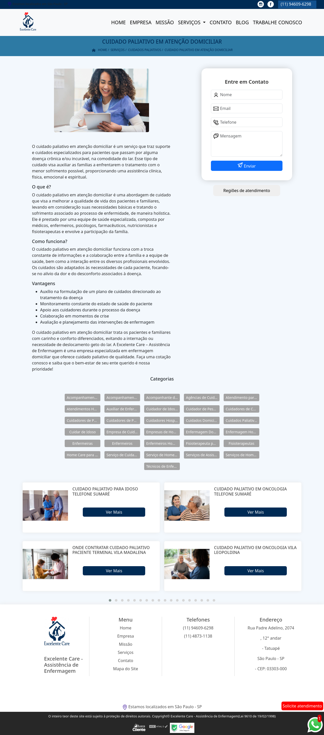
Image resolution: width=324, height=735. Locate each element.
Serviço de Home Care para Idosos (163, 454)
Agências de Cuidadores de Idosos (203, 397)
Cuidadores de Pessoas (83, 420)
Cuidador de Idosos (162, 409)
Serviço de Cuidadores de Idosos (123, 454)
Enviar (249, 166)
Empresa (141, 22)
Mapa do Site (125, 668)
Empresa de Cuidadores (123, 431)
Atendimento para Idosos (242, 397)
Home (118, 22)
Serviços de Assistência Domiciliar (203, 454)
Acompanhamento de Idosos (83, 397)
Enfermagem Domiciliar (203, 431)
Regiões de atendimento (246, 190)
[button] (110, 600)
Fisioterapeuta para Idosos (203, 443)
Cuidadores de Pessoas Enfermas (123, 420)
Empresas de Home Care (163, 431)
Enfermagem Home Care (242, 431)
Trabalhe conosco (277, 22)
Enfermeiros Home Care (163, 443)
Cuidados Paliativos (242, 420)
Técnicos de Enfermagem (163, 466)
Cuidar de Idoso (82, 431)
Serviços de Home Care (242, 454)
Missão (165, 22)
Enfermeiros (122, 443)
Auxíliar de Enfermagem (123, 409)
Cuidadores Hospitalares (163, 420)
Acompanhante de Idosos (163, 397)
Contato (221, 22)
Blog (242, 22)
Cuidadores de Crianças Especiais (242, 409)
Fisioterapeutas (241, 443)
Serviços (190, 22)
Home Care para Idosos (83, 454)
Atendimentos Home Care (83, 409)
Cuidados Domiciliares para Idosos (203, 420)
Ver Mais (114, 512)
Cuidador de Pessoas (203, 409)
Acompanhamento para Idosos (123, 397)
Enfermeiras (82, 443)
